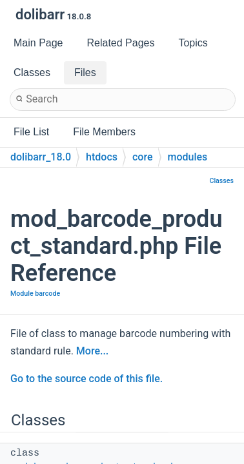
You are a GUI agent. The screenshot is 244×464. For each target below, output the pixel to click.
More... (92, 351)
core (142, 157)
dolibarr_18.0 (40, 157)
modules (188, 157)
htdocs (101, 157)
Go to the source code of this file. (86, 378)
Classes (221, 181)
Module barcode (35, 293)
